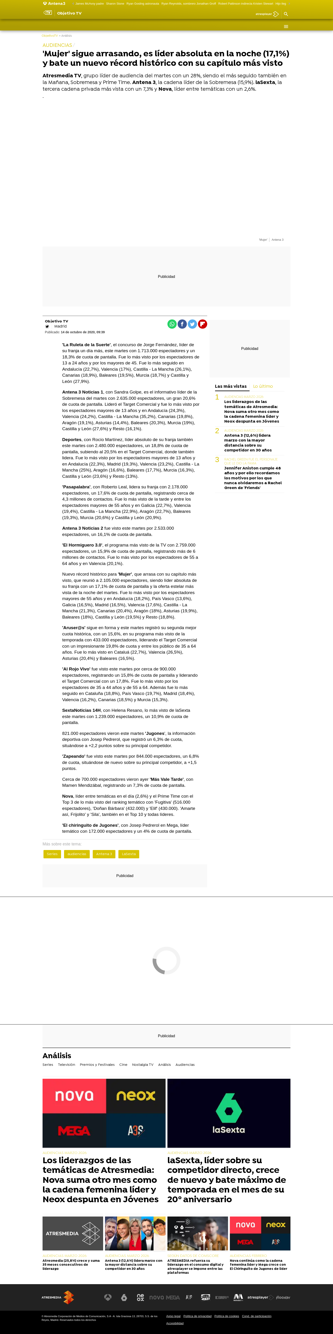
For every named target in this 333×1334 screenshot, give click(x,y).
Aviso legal (173, 1316)
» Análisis (65, 36)
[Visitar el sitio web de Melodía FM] (239, 1297)
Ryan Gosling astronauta (142, 3)
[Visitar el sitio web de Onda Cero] (206, 1297)
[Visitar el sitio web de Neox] (142, 1297)
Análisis (166, 26)
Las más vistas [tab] (231, 386)
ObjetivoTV (50, 36)
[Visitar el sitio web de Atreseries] (190, 1297)
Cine (125, 26)
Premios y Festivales (99, 26)
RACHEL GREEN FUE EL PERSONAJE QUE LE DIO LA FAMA (251, 462)
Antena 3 (104, 854)
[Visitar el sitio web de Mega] (174, 1297)
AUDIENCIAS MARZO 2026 (243, 397)
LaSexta (129, 854)
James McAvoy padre (89, 3)
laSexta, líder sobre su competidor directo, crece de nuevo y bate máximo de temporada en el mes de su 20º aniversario (226, 1180)
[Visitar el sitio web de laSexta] (126, 1297)
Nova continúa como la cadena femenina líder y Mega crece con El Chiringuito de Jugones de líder (258, 1265)
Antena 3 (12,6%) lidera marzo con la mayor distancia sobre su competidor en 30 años (248, 443)
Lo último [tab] (263, 386)
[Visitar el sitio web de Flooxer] (283, 1297)
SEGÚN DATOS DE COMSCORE (193, 1256)
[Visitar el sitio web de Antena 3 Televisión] (110, 1297)
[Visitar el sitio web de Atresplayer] (261, 1297)
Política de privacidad (197, 1316)
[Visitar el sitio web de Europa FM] (222, 1297)
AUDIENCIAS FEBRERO (248, 1256)
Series (50, 26)
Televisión (69, 26)
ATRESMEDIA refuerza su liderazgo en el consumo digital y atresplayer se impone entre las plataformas (195, 1267)
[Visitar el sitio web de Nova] (158, 1297)
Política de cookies (226, 1316)
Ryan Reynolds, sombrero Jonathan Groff (188, 3)
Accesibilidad (175, 1323)
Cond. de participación (256, 1316)
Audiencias (186, 26)
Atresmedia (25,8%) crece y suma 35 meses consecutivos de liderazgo (71, 1265)
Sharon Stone (115, 3)
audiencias (77, 854)
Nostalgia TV (144, 26)
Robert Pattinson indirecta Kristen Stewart (245, 3)
